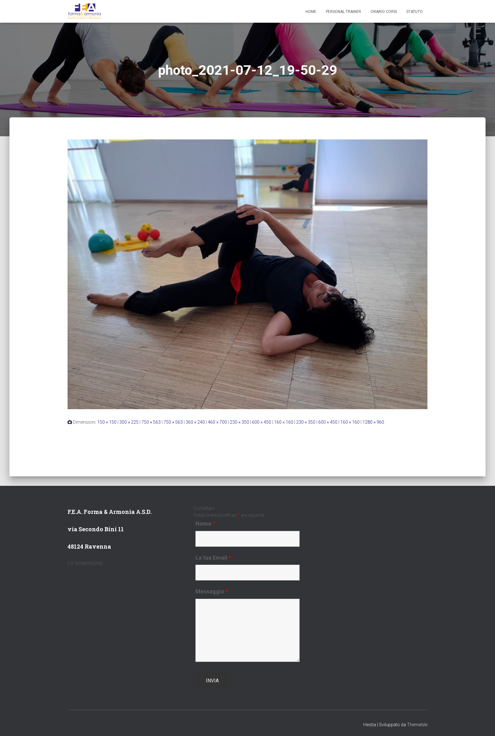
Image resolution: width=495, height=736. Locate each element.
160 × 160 (283, 422)
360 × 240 (195, 422)
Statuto (414, 11)
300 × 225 (129, 422)
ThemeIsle (417, 724)
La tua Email (213, 558)
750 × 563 (151, 422)
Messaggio (211, 591)
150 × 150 (106, 422)
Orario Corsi (384, 11)
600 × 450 (261, 422)
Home (311, 11)
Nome (205, 524)
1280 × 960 (373, 422)
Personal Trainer (343, 11)
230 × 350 (239, 422)
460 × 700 (217, 422)
